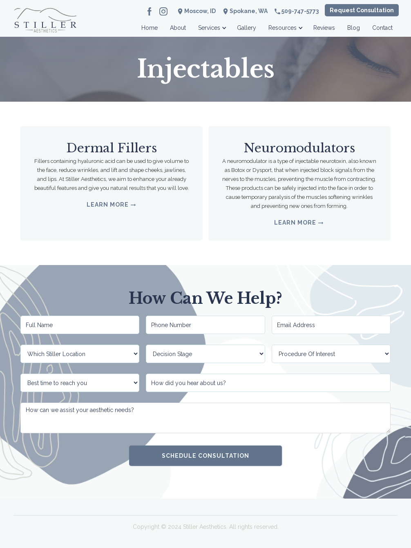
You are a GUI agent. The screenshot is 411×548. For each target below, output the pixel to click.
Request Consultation (362, 10)
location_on (225, 11)
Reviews (324, 28)
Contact (382, 28)
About (178, 28)
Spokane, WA (249, 11)
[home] (45, 25)
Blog (353, 28)
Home (149, 28)
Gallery (246, 28)
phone (277, 11)
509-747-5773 (300, 11)
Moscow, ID (200, 11)
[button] (211, 25)
